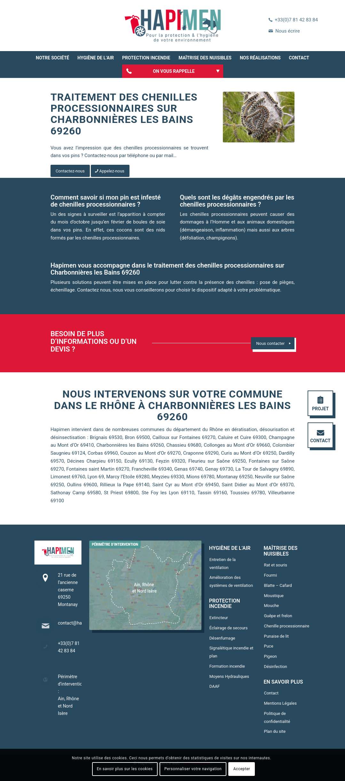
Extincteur (218, 617)
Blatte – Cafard (278, 585)
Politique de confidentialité (277, 717)
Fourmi (270, 575)
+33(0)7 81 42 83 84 (296, 20)
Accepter (241, 769)
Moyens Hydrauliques (229, 676)
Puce (268, 646)
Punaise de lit (276, 636)
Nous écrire (287, 31)
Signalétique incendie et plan (231, 652)
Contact (271, 693)
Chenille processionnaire (286, 626)
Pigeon (270, 656)
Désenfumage (222, 638)
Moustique (274, 595)
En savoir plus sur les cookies (125, 769)
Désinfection (275, 666)
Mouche (271, 605)
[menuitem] (52, 57)
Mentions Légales (280, 703)
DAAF (214, 686)
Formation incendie (227, 666)
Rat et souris (275, 565)
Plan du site (275, 731)
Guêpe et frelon (278, 615)
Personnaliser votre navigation (193, 769)
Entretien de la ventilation (222, 563)
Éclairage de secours (228, 628)
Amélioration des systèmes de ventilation (231, 581)
